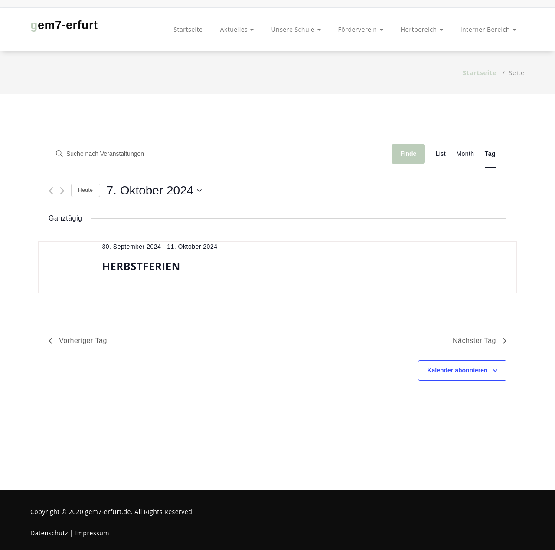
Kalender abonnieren (457, 370)
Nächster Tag (479, 340)
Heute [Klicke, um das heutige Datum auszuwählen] (85, 190)
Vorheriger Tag (78, 340)
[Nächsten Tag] (62, 191)
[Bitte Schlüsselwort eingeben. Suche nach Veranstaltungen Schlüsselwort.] (220, 154)
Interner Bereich (488, 29)
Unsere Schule (295, 29)
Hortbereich (422, 29)
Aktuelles (237, 29)
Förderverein (360, 29)
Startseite (187, 29)
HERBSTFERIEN (141, 266)
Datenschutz (49, 533)
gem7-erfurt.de (108, 511)
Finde (408, 153)
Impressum (92, 533)
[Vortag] (51, 191)
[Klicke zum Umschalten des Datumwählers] (154, 190)
